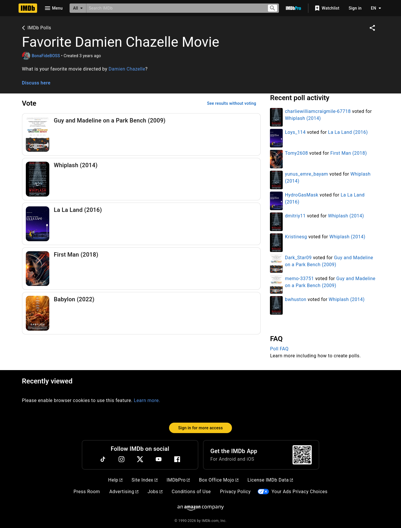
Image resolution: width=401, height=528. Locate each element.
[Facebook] (177, 459)
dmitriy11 (295, 216)
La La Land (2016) (348, 132)
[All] (78, 8)
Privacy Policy (235, 491)
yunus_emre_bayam (306, 174)
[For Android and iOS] (302, 454)
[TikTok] (103, 459)
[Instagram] (121, 459)
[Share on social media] (372, 28)
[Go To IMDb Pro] (293, 8)
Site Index (144, 480)
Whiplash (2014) (303, 118)
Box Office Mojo (218, 480)
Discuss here (36, 83)
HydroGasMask (301, 195)
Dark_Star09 (298, 257)
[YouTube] (159, 459)
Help (115, 480)
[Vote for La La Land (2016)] (141, 224)
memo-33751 (299, 278)
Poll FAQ (279, 349)
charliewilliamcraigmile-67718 (318, 111)
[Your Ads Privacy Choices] (263, 491)
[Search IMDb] (174, 7)
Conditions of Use (191, 491)
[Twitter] (140, 459)
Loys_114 (295, 132)
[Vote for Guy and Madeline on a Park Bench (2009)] (141, 134)
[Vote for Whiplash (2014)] (141, 179)
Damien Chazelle (127, 69)
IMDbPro (178, 480)
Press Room (86, 491)
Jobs (155, 491)
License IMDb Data (270, 480)
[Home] (28, 8)
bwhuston (295, 299)
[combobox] (174, 7)
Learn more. (147, 400)
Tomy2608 (296, 153)
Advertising (123, 491)
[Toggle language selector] (374, 8)
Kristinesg (296, 236)
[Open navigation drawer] (53, 8)
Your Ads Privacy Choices (299, 491)
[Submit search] (272, 8)
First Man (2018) (348, 153)
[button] (200, 76)
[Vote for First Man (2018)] (141, 268)
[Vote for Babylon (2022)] (141, 313)
